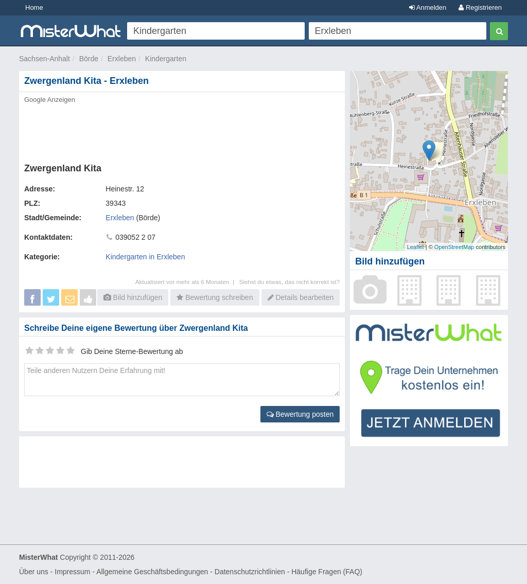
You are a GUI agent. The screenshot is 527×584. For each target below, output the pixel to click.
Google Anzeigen (49, 99)
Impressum (72, 572)
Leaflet (415, 247)
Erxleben (122, 59)
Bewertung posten (300, 414)
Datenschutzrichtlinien (250, 572)
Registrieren (480, 7)
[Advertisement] (182, 130)
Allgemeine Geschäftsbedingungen (152, 572)
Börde (88, 59)
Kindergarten (165, 59)
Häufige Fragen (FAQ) (326, 572)
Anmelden (427, 7)
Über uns (33, 572)
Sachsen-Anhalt (44, 59)
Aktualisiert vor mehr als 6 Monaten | (187, 281)
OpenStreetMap (454, 247)
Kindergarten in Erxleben (145, 257)
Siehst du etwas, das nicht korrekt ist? (289, 281)
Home (34, 7)
